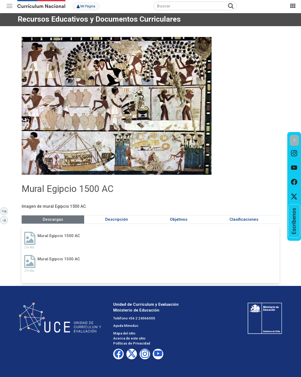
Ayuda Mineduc (125, 326)
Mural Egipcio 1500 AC (58, 235)
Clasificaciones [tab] (244, 219)
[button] (294, 140)
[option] (294, 153)
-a (5, 220)
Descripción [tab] (116, 219)
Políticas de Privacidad (131, 343)
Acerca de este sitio (129, 338)
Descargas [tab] (53, 219)
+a (5, 211)
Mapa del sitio (124, 333)
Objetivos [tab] (178, 219)
